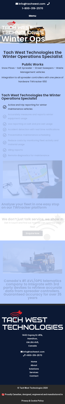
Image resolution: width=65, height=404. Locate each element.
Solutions (34, 368)
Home (34, 361)
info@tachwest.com (32, 4)
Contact (34, 375)
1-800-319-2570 (32, 8)
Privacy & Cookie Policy (32, 401)
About (34, 365)
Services (34, 372)
